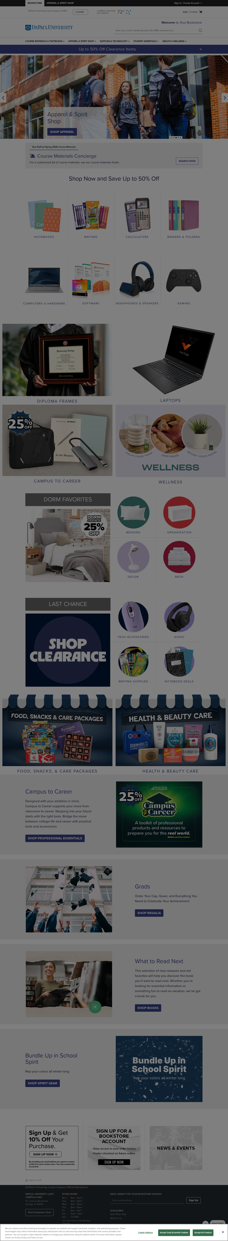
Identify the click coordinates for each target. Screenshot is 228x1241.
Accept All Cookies (203, 1232)
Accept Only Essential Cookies (174, 1232)
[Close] (222, 1231)
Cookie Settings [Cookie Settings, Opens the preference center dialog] (145, 1232)
